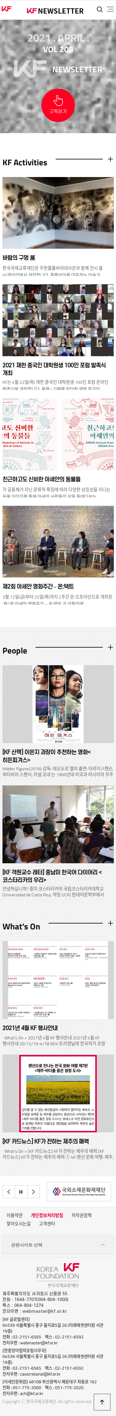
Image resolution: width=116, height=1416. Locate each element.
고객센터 (47, 1223)
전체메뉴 (110, 9)
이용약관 (14, 1215)
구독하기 (58, 111)
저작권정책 (81, 1215)
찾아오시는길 (18, 1223)
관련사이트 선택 (58, 1245)
